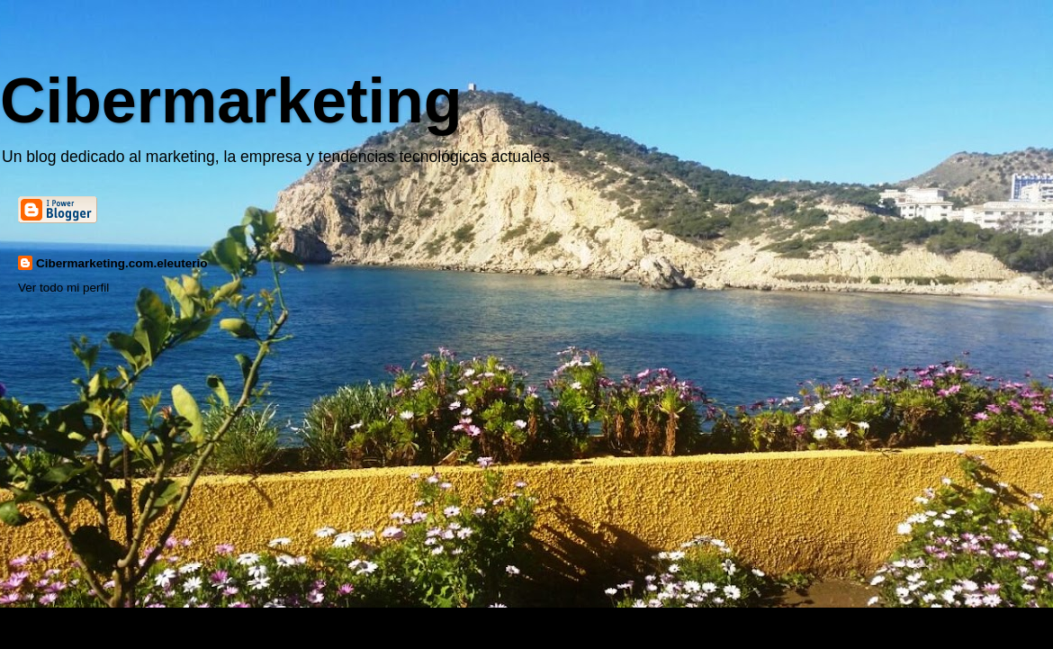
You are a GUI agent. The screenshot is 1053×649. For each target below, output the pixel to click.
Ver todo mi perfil (63, 287)
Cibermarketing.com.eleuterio (122, 263)
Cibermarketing (231, 101)
